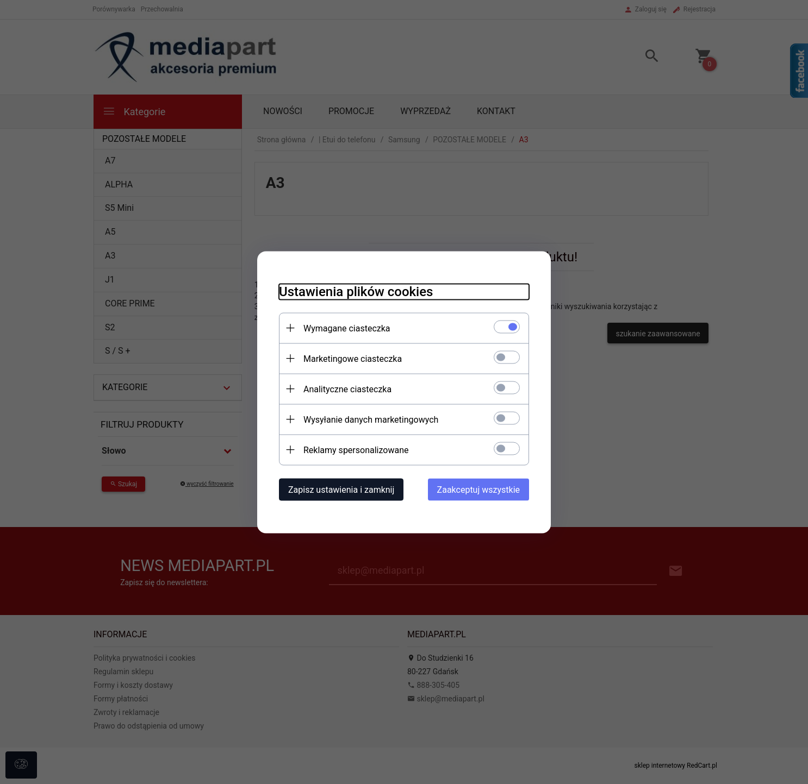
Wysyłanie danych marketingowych (370, 419)
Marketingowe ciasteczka (352, 358)
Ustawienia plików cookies (356, 291)
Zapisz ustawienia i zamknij (341, 489)
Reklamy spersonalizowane (355, 449)
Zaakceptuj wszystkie (478, 489)
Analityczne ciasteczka (347, 389)
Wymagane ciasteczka (346, 328)
